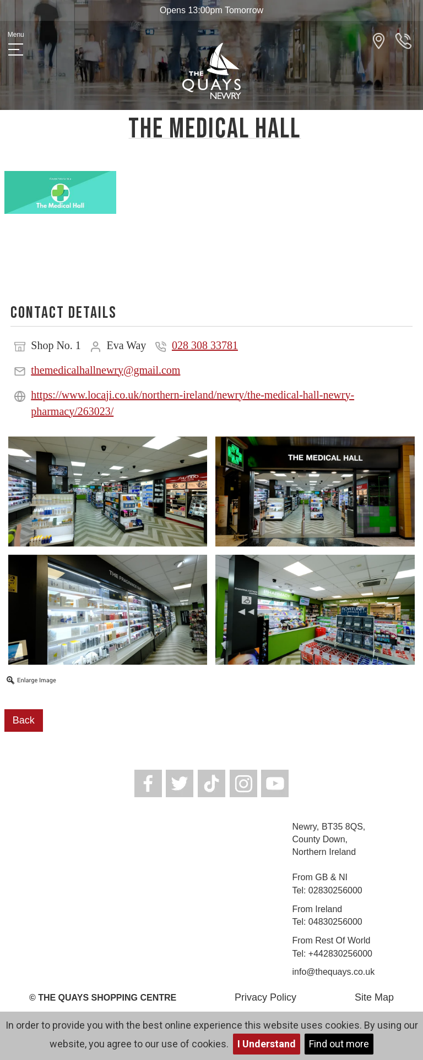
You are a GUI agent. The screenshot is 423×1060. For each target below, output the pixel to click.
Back (24, 720)
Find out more (339, 1044)
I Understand (266, 1044)
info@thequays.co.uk (333, 971)
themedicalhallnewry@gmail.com (105, 370)
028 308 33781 (205, 345)
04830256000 (335, 921)
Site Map (374, 997)
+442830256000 (340, 953)
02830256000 (335, 890)
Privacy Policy (265, 997)
